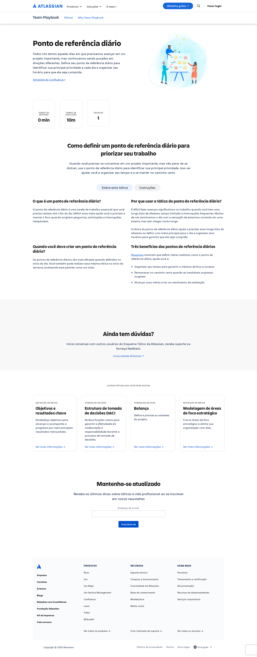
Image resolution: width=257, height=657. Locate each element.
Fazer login (214, 6)
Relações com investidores (51, 602)
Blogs (40, 595)
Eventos (41, 588)
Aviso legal (184, 647)
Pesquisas (137, 254)
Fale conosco (44, 622)
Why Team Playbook (90, 17)
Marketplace (137, 599)
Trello (87, 612)
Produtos (74, 6)
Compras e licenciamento (144, 579)
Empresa (42, 575)
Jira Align (89, 586)
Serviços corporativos (188, 599)
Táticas (68, 17)
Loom (87, 606)
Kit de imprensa (45, 615)
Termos (170, 647)
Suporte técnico (139, 572)
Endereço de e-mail (128, 508)
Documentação (185, 586)
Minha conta (137, 606)
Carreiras (42, 582)
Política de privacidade (149, 647)
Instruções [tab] (147, 187)
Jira (86, 579)
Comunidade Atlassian (128, 356)
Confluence (90, 599)
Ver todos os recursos (190, 631)
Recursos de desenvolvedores (193, 592)
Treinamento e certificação (192, 579)
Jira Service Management (97, 592)
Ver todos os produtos (97, 631)
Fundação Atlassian (48, 608)
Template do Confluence (49, 79)
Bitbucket (89, 619)
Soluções (94, 6)
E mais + (112, 6)
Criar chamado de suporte (146, 631)
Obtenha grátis (178, 6)
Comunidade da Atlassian (144, 586)
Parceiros (182, 572)
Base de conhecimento (142, 592)
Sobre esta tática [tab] (115, 187)
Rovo (86, 572)
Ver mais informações (50, 446)
